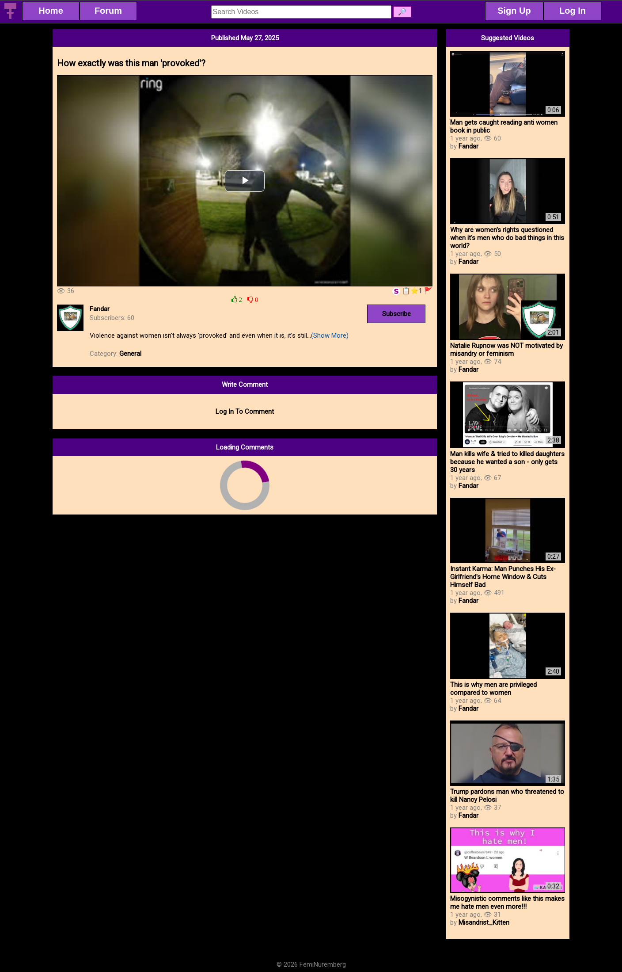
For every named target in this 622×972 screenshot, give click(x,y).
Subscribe (396, 314)
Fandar (100, 309)
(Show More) (330, 335)
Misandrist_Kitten (484, 922)
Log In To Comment (245, 411)
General (130, 354)
